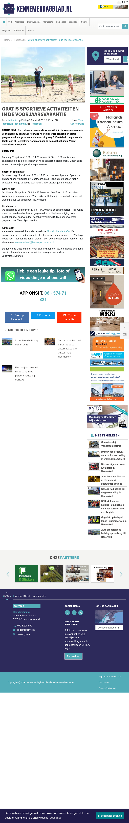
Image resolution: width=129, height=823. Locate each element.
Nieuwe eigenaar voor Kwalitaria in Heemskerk (113, 468)
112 (10, 22)
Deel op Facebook (17, 317)
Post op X (43, 315)
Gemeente (48, 22)
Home (7, 40)
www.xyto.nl (23, 706)
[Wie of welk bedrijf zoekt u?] (112, 59)
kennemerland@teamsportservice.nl (34, 242)
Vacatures (19, 30)
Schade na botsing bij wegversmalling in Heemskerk (113, 493)
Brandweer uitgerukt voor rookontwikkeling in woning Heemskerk (113, 455)
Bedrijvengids (33, 22)
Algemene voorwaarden (110, 748)
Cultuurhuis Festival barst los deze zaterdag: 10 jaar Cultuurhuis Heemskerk (69, 348)
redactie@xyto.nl (26, 701)
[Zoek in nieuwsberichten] (110, 26)
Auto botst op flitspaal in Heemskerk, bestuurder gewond (113, 480)
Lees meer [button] (56, 817)
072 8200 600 (24, 697)
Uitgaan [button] (6, 30)
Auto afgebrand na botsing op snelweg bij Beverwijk (113, 589)
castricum (8, 123)
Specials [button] (73, 22)
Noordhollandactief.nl (58, 231)
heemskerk (21, 123)
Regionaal (61, 22)
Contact (30, 30)
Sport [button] (84, 22)
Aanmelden (73, 728)
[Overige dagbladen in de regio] (109, 690)
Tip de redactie (69, 317)
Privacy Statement (107, 760)
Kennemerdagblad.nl (44, 9)
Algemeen (19, 22)
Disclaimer (104, 754)
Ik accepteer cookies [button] (110, 815)
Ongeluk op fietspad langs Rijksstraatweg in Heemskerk (113, 558)
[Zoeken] (125, 26)
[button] (4, 648)
